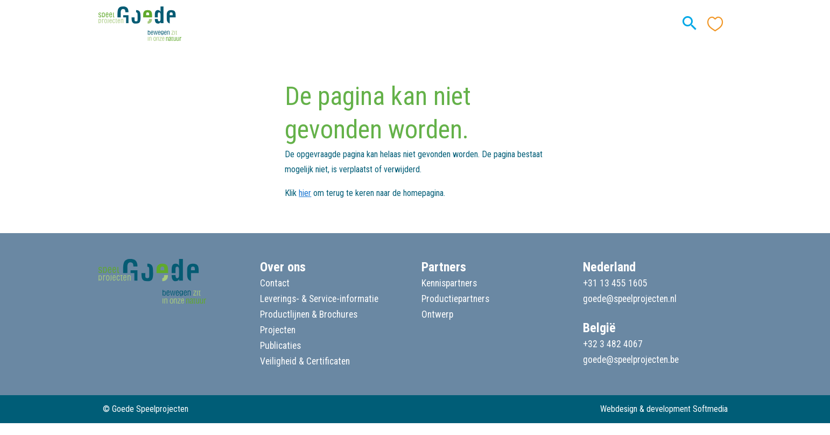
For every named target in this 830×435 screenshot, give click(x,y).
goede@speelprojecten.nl (630, 298)
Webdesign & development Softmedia (664, 409)
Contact (275, 283)
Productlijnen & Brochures (308, 314)
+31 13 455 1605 (615, 283)
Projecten (278, 330)
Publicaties (280, 345)
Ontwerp (437, 314)
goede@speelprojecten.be (631, 359)
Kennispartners (449, 283)
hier (305, 193)
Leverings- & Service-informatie (319, 298)
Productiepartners (455, 298)
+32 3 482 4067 (613, 344)
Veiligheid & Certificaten (305, 361)
